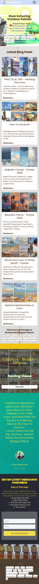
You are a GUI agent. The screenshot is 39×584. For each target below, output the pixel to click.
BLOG (12, 38)
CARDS (35, 576)
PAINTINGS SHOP (23, 574)
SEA (3, 337)
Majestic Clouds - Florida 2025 (19, 171)
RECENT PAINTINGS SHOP (28, 38)
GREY (20, 337)
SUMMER (11, 339)
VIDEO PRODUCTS (9, 41)
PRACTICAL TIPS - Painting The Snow (19, 81)
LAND (25, 337)
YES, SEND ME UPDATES (19, 533)
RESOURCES (30, 35)
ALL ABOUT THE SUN (11, 574)
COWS (35, 337)
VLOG (17, 38)
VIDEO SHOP (19, 387)
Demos (29, 28)
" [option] (19, 433)
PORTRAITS (29, 576)
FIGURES (19, 339)
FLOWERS (26, 339)
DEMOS (18, 35)
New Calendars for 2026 (20, 31)
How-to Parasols (20, 124)
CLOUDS (14, 337)
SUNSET (8, 337)
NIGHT (30, 337)
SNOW (5, 339)
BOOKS (23, 35)
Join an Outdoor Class (17, 28)
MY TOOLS (7, 38)
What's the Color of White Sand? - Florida (19, 261)
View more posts (18, 329)
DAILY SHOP (21, 576)
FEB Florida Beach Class (20, 26)
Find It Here (19, 468)
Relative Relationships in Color (19, 307)
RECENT (34, 339)
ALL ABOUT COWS (28, 571)
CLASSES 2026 (10, 35)
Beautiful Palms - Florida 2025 (19, 216)
